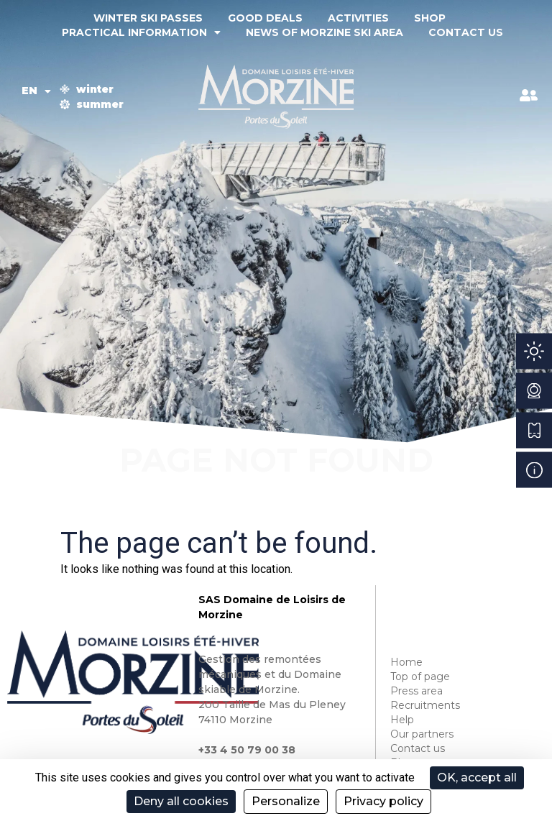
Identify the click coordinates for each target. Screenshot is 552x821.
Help (402, 719)
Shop (430, 18)
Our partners (422, 734)
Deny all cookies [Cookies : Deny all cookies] (181, 801)
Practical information (141, 32)
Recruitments (425, 705)
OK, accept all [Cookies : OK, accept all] (477, 777)
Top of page (420, 676)
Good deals (265, 18)
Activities (358, 18)
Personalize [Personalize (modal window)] (286, 801)
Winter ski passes (148, 18)
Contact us (465, 32)
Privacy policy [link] (383, 801)
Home (406, 662)
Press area (416, 690)
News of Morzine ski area (324, 32)
